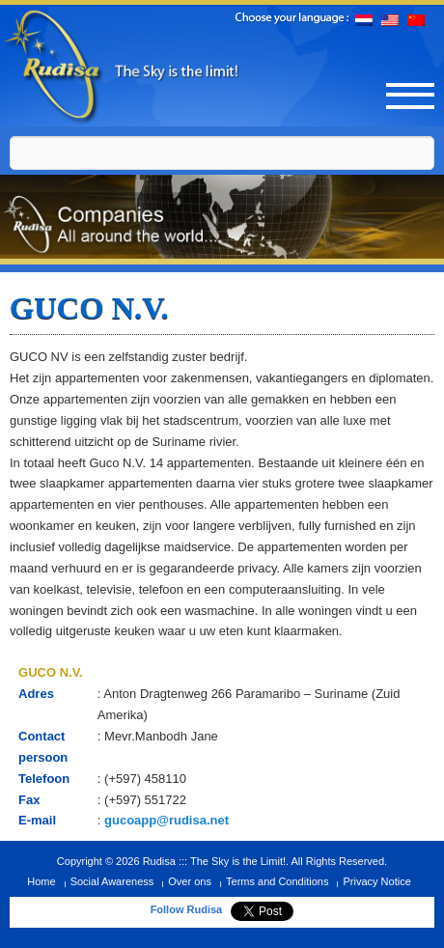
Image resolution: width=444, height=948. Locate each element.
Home (41, 881)
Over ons (189, 881)
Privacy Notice (376, 881)
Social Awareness (112, 881)
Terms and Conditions (277, 881)
